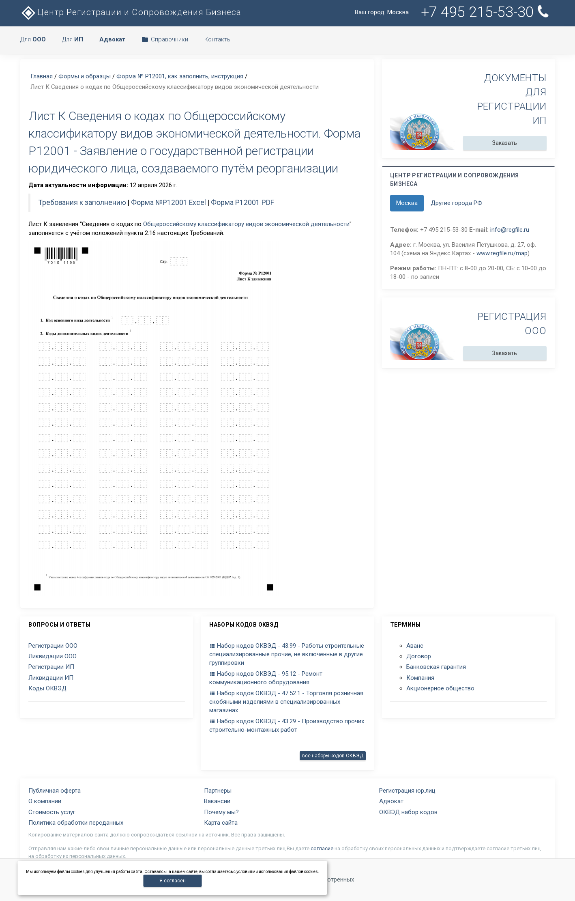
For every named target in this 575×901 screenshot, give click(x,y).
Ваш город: (382, 12)
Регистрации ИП (51, 666)
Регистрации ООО (52, 645)
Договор (418, 656)
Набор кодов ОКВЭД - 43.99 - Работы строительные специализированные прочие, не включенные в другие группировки (286, 654)
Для (33, 39)
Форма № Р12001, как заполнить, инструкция (179, 76)
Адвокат (391, 801)
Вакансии (217, 801)
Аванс (414, 645)
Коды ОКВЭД (47, 688)
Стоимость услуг (51, 812)
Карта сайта (221, 822)
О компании (44, 801)
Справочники (165, 39)
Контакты (218, 39)
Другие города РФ (457, 203)
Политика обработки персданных (75, 822)
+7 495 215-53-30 (485, 12)
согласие (322, 848)
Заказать (504, 143)
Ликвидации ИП (50, 677)
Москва (407, 203)
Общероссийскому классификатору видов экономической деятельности (246, 224)
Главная (41, 76)
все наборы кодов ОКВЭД (332, 756)
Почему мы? (221, 812)
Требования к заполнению (82, 202)
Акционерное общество (440, 688)
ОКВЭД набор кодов (408, 812)
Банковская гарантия (436, 666)
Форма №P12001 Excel (168, 202)
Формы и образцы (84, 76)
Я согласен (172, 881)
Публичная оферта (54, 790)
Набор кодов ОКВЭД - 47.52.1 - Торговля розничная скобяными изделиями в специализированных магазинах (286, 702)
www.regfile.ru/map (502, 253)
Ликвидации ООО (52, 656)
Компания (420, 677)
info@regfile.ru (509, 229)
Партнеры (218, 790)
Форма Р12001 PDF (242, 202)
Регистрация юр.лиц (407, 790)
